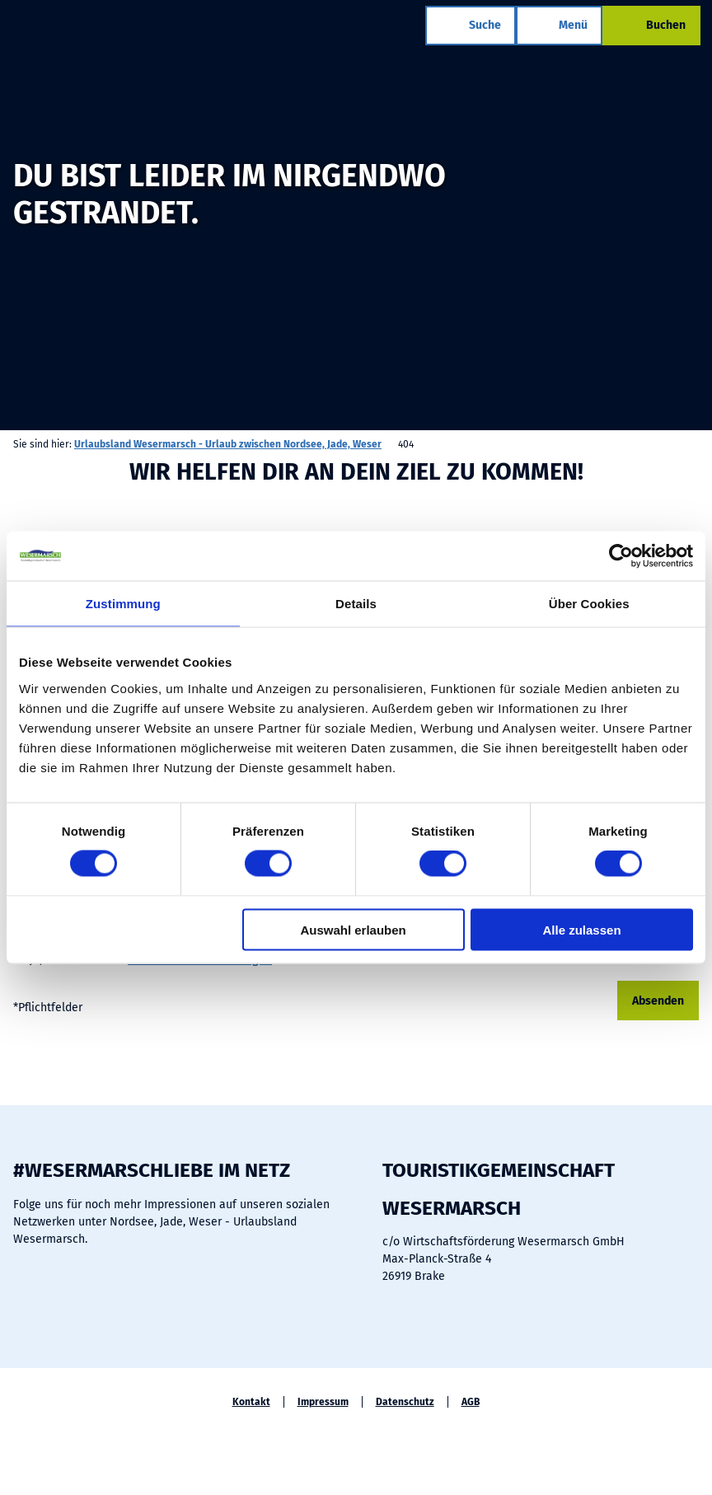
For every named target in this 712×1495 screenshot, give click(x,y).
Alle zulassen (582, 929)
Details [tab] (356, 604)
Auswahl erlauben (352, 929)
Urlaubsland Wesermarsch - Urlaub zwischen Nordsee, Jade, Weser (228, 444)
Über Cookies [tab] (589, 604)
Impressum (323, 1402)
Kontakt (251, 1402)
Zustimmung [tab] (123, 604)
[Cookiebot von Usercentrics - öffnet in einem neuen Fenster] (621, 556)
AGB (470, 1402)
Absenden (658, 1001)
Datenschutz (405, 1402)
